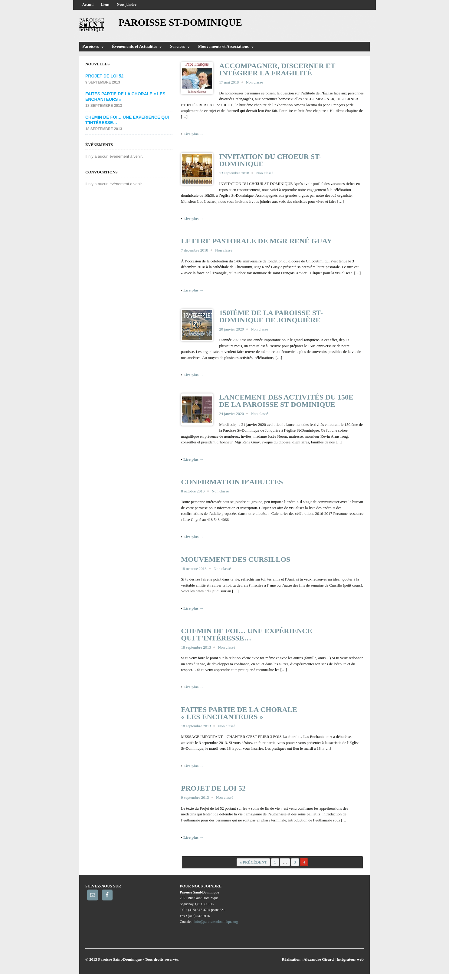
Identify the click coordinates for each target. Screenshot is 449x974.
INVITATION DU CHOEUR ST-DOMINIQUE (270, 160)
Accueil (87, 5)
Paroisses (90, 46)
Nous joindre (126, 5)
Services (177, 46)
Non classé (254, 82)
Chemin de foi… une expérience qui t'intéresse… (246, 634)
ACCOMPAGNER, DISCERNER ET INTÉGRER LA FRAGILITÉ (277, 69)
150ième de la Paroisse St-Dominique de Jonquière (271, 316)
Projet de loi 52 (213, 788)
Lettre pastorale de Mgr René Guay (256, 241)
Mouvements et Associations (223, 46)
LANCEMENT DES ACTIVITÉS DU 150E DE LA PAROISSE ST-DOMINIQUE (286, 400)
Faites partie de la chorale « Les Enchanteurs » (239, 713)
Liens (105, 5)
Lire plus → (193, 134)
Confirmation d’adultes (232, 482)
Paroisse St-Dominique (180, 22)
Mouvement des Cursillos (235, 559)
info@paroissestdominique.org (216, 922)
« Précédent (253, 862)
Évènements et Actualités (134, 46)
